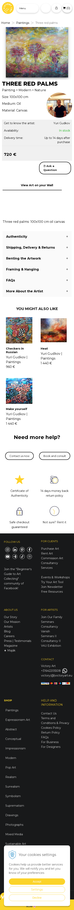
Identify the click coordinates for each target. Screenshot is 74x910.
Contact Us (48, 713)
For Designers (50, 747)
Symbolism (13, 796)
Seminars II (49, 636)
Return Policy (50, 732)
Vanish (45, 631)
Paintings (11, 710)
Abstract (11, 729)
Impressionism (15, 748)
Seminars (47, 622)
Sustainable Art (15, 844)
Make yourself (16, 409)
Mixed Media (14, 834)
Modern (10, 758)
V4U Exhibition (51, 645)
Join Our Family (51, 617)
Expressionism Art (17, 720)
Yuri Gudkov (61, 123)
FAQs (45, 737)
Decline (37, 897)
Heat (44, 348)
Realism (10, 777)
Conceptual (13, 739)
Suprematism (14, 805)
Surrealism (12, 786)
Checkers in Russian (15, 350)
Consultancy (49, 626)
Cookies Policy (51, 728)
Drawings (11, 815)
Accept (37, 881)
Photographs (14, 825)
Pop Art (10, 767)
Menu (22, 8)
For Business (50, 742)
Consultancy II (51, 641)
